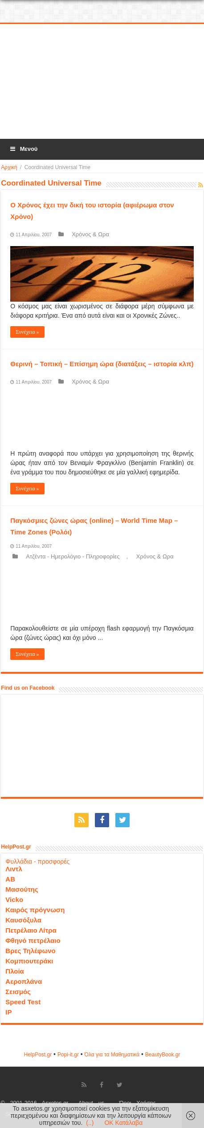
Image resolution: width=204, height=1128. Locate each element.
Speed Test (23, 1002)
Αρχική (9, 167)
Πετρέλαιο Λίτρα (30, 930)
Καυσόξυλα (23, 920)
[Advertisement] (102, 81)
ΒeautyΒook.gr (162, 1054)
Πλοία (14, 971)
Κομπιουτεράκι (29, 961)
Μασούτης (21, 889)
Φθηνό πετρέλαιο (32, 940)
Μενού (23, 149)
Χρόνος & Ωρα (90, 234)
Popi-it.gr (68, 1054)
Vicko (14, 899)
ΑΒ (10, 879)
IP (8, 1012)
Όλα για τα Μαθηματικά (112, 1054)
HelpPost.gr (38, 1054)
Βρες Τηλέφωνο (30, 950)
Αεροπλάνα (23, 981)
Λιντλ (13, 869)
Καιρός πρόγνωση (35, 910)
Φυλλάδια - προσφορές (37, 861)
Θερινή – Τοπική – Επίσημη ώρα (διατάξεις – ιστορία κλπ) (101, 364)
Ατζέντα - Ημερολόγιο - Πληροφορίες (72, 556)
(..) (90, 1122)
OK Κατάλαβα (123, 1122)
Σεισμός (18, 991)
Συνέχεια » (27, 332)
